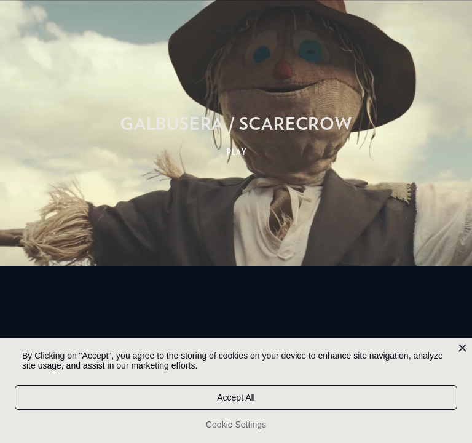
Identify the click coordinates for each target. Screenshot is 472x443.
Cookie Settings (236, 424)
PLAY (237, 152)
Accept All (235, 397)
